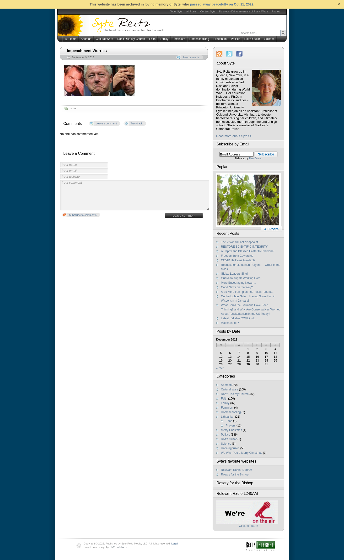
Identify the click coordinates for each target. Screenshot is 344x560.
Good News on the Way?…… (239, 287)
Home (72, 39)
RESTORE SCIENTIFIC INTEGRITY (244, 246)
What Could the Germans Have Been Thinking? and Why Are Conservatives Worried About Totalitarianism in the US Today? (250, 309)
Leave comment (184, 215)
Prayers (231, 425)
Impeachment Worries (87, 51)
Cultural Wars (104, 39)
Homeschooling (199, 39)
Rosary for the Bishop (234, 474)
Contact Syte (207, 11)
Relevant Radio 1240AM (236, 470)
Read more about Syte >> (234, 136)
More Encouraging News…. (238, 282)
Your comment (134, 195)
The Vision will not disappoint (239, 242)
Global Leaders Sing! (234, 273)
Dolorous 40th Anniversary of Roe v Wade (243, 11)
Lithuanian (219, 39)
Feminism (179, 39)
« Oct (220, 368)
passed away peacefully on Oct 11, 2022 (221, 4)
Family (164, 39)
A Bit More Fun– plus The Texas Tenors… (247, 291)
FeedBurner (255, 158)
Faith (152, 39)
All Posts (191, 11)
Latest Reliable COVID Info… (239, 318)
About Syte (176, 11)
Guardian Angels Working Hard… (242, 278)
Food (229, 421)
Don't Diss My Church (131, 39)
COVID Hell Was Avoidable (238, 260)
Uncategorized (230, 448)
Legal (174, 543)
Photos (276, 11)
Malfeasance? (230, 323)
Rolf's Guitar (252, 39)
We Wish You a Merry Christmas (241, 452)
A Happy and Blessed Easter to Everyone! (247, 251)
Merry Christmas (231, 430)
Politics (235, 39)
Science (269, 39)
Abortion (86, 39)
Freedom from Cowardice (237, 255)
